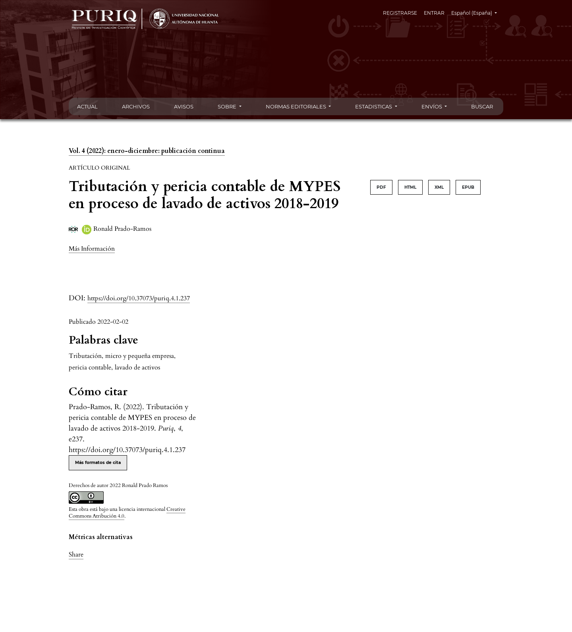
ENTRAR (434, 13)
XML (439, 187)
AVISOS (183, 106)
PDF (381, 187)
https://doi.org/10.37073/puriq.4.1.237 (138, 298)
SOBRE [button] (228, 106)
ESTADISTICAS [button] (374, 106)
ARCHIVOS (136, 106)
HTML (410, 187)
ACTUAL (87, 106)
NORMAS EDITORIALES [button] (296, 106)
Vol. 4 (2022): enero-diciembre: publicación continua (147, 151)
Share (76, 554)
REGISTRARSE (400, 13)
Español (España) (477, 12)
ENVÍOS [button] (432, 106)
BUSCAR (482, 106)
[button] (92, 248)
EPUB (468, 187)
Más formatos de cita (98, 462)
